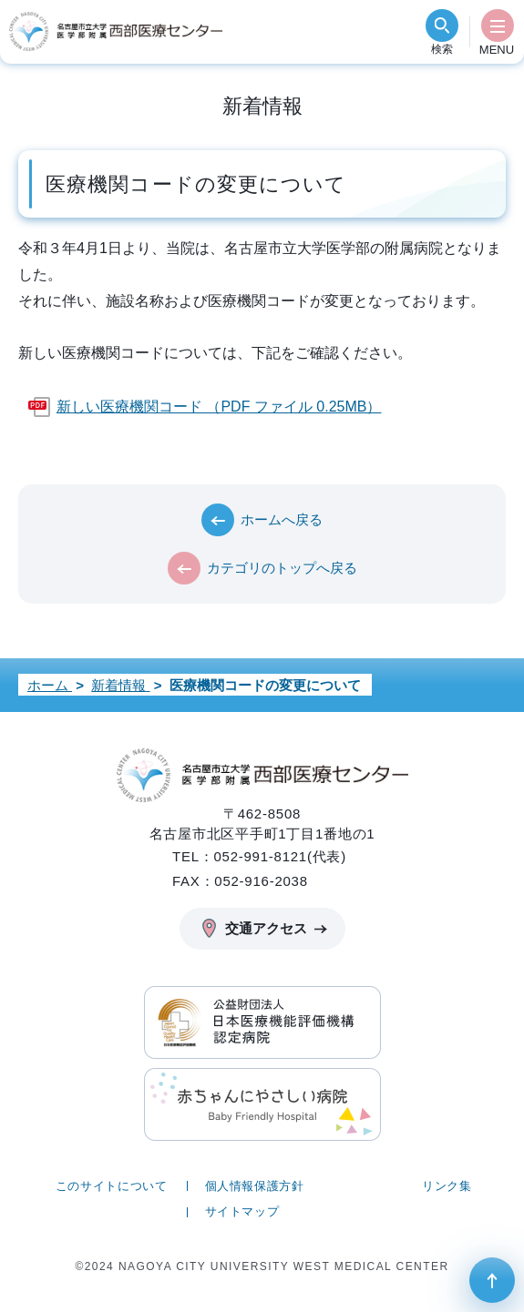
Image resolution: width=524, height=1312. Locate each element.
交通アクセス (266, 928)
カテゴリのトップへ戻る (282, 567)
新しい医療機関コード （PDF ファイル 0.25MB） (219, 406)
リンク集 (447, 1186)
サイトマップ (242, 1211)
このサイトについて (112, 1186)
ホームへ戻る (282, 519)
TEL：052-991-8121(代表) (259, 856)
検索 (442, 49)
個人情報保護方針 (254, 1186)
